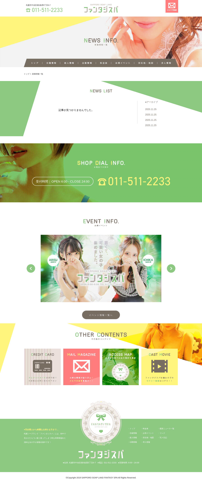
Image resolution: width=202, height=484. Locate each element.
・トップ (131, 429)
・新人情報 (132, 438)
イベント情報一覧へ (101, 315)
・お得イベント (147, 433)
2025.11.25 (150, 109)
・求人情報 (145, 442)
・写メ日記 (162, 438)
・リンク (161, 433)
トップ (26, 74)
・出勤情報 (132, 442)
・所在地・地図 (147, 438)
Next (171, 268)
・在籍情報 (132, 433)
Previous (31, 268)
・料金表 (144, 429)
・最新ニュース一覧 (166, 429)
